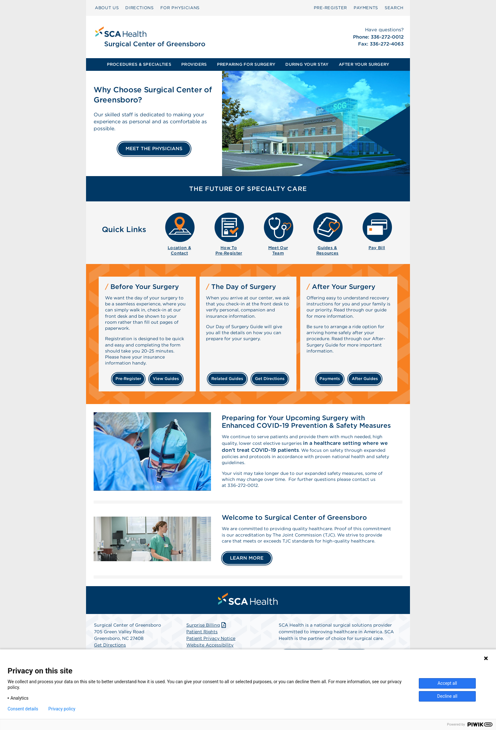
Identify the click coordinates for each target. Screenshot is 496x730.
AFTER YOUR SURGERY (364, 64)
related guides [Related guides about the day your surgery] (227, 378)
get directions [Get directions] (270, 378)
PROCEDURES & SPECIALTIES (139, 64)
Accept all (447, 683)
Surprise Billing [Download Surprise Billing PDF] (206, 643)
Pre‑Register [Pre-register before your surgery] (128, 378)
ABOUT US (107, 7)
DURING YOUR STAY (306, 64)
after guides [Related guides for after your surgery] (365, 378)
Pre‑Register (330, 7)
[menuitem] (106, 8)
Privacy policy (61, 708)
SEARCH (394, 7)
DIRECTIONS (139, 7)
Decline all (447, 696)
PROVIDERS (194, 64)
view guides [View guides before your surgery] (166, 378)
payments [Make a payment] (329, 378)
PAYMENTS (366, 7)
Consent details (23, 708)
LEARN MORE (247, 576)
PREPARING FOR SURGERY (246, 64)
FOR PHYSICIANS (180, 7)
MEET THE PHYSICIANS (154, 148)
